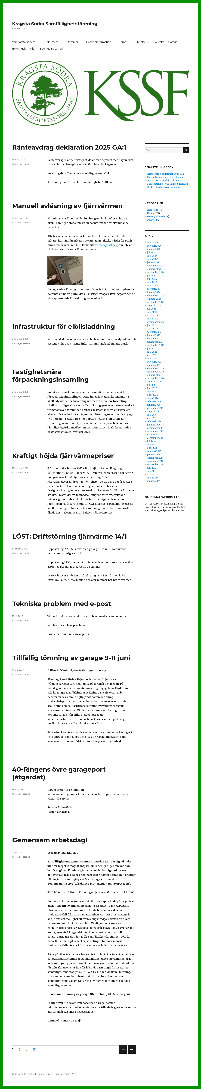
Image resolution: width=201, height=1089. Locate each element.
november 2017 (155, 461)
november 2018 (155, 431)
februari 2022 (154, 332)
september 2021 (155, 345)
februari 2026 (154, 246)
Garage (172, 42)
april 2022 (152, 328)
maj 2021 (152, 352)
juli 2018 (151, 441)
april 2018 (152, 448)
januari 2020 (154, 405)
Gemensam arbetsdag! (49, 840)
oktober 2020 (154, 375)
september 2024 (156, 272)
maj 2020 (152, 391)
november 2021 (155, 342)
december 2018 (155, 428)
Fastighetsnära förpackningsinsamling (50, 375)
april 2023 (152, 315)
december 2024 (155, 265)
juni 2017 (151, 467)
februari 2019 (154, 421)
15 (35, 1049)
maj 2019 (151, 414)
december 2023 (155, 295)
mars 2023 (152, 318)
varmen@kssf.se (105, 245)
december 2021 (155, 338)
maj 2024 (152, 282)
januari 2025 (153, 262)
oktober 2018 (154, 434)
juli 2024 (151, 275)
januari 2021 (153, 365)
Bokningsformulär (23, 48)
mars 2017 (152, 477)
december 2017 (155, 458)
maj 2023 (152, 312)
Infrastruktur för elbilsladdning (63, 326)
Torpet (123, 42)
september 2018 (155, 438)
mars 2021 (152, 358)
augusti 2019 (153, 411)
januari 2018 (153, 454)
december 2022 (155, 322)
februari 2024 (154, 289)
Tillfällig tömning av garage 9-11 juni (71, 658)
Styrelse (141, 42)
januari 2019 (153, 424)
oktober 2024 (154, 269)
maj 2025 (152, 255)
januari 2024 (154, 292)
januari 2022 (153, 335)
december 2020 (155, 368)
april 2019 (152, 418)
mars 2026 (152, 242)
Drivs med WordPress (66, 1074)
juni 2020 (152, 388)
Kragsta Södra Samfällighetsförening (54, 23)
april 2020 (152, 395)
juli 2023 (151, 308)
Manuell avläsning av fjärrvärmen (67, 206)
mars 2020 (153, 398)
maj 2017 (151, 471)
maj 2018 (152, 444)
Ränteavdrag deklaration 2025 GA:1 (69, 147)
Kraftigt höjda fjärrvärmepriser (63, 456)
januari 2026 (153, 249)
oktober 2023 (154, 299)
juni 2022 (152, 325)
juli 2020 (151, 385)
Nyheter (151, 213)
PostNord (152, 219)
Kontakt (159, 42)
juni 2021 (152, 348)
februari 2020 (154, 401)
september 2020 (156, 378)
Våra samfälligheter (24, 42)
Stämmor (72, 42)
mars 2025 (152, 259)
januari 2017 (153, 481)
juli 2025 (151, 252)
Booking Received (51, 48)
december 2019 (155, 408)
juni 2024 (152, 279)
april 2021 (152, 355)
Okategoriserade (21, 164)
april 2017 (152, 474)
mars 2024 (153, 285)
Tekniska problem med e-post (61, 604)
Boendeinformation (98, 42)
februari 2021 (154, 361)
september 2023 (155, 302)
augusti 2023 (154, 305)
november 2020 (155, 371)
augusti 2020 (154, 381)
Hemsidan (152, 210)
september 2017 (155, 464)
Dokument (51, 42)
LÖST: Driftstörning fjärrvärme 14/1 (69, 536)
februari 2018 (154, 451)
